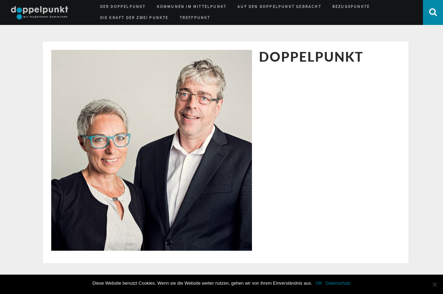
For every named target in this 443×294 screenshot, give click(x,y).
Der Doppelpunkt (123, 6)
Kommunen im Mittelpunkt (192, 6)
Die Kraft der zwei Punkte (134, 17)
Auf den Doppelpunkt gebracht (279, 6)
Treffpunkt (195, 17)
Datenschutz (338, 283)
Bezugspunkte (351, 6)
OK (319, 283)
